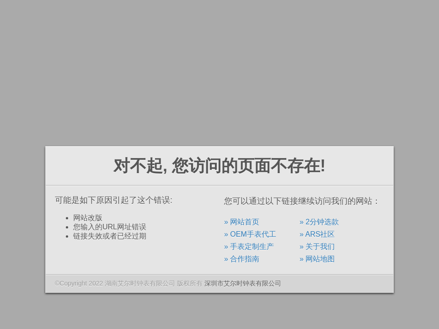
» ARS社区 (317, 234)
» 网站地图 (317, 259)
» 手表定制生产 (249, 246)
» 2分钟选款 (319, 222)
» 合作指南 (241, 259)
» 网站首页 (241, 222)
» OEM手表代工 (250, 234)
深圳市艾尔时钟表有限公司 (242, 283)
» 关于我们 (317, 246)
